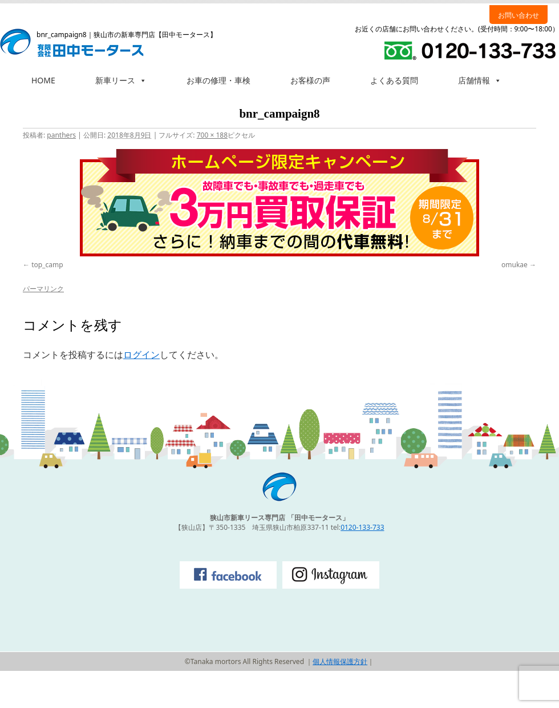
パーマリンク (43, 288)
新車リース (121, 80)
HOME (43, 80)
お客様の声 (310, 80)
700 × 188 (212, 135)
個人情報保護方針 (340, 661)
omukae (514, 264)
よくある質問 (394, 80)
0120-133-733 (362, 527)
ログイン (141, 354)
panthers (61, 135)
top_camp (47, 264)
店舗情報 (479, 80)
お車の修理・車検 (218, 80)
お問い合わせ (518, 15)
